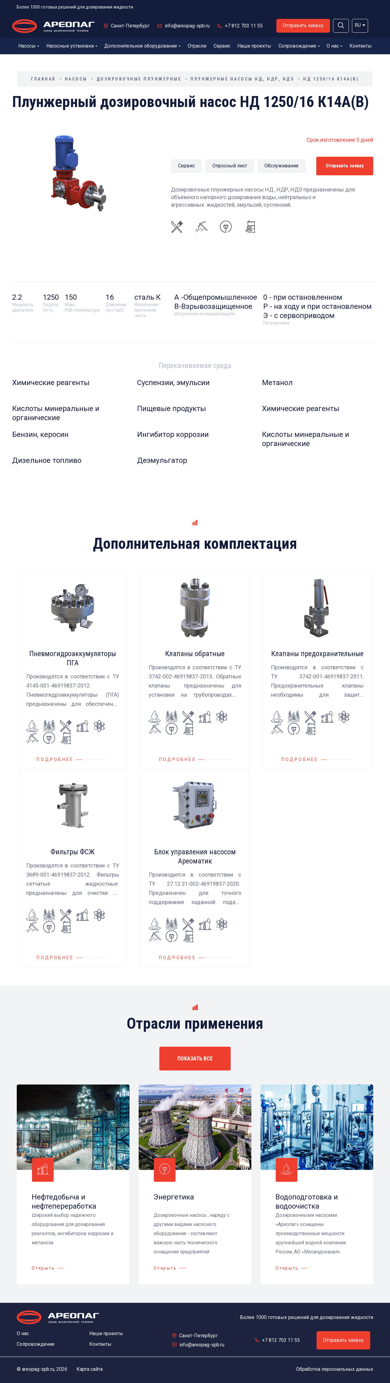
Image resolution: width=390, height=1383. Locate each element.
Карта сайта (89, 1369)
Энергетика (174, 1197)
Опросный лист (229, 166)
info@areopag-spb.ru (187, 26)
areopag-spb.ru (38, 1369)
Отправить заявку (303, 25)
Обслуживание (281, 166)
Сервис (222, 46)
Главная (43, 79)
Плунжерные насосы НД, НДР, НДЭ (242, 79)
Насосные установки (71, 46)
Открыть (43, 1268)
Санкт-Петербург (130, 26)
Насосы (28, 46)
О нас (334, 46)
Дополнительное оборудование (142, 46)
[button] (341, 26)
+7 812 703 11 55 (244, 26)
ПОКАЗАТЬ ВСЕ (195, 1058)
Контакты (360, 46)
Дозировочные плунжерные (139, 79)
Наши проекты (254, 46)
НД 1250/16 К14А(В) (331, 79)
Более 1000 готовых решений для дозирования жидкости (75, 7)
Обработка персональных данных (334, 1369)
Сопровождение (299, 46)
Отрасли (197, 46)
